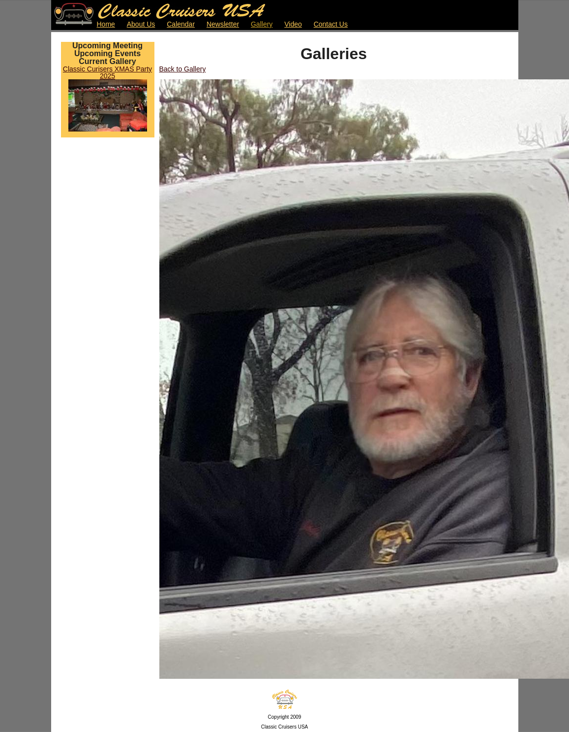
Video (293, 24)
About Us (141, 24)
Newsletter (223, 24)
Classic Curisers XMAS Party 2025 (107, 72)
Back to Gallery (182, 69)
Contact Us (331, 24)
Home (106, 24)
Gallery (261, 24)
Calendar (181, 24)
